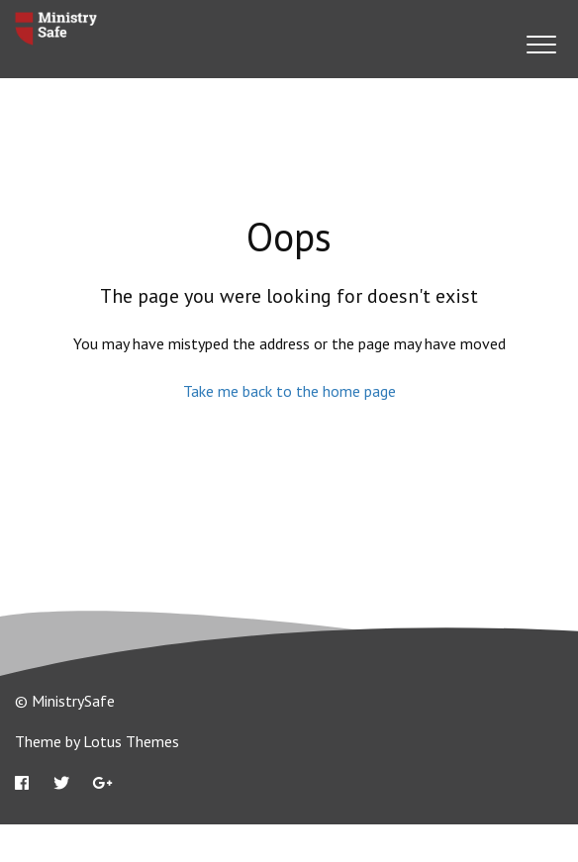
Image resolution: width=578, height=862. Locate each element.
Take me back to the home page (289, 391)
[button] (541, 44)
